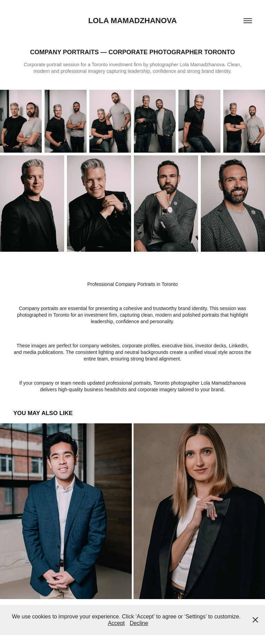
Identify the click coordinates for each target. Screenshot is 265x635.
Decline (139, 623)
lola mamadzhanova (132, 20)
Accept (116, 623)
